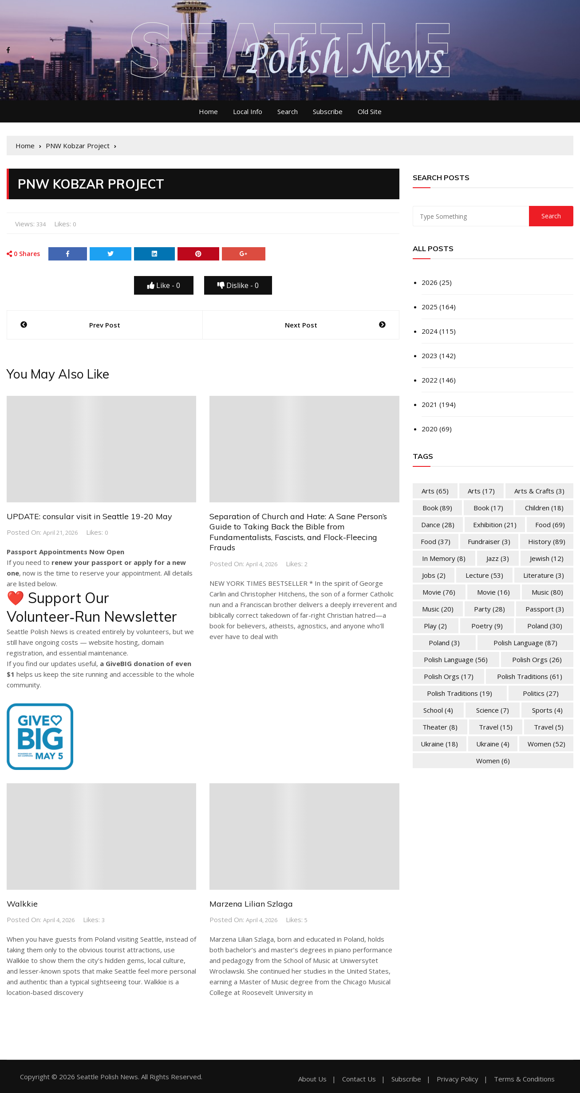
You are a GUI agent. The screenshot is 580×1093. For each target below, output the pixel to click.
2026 (430, 282)
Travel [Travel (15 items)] (496, 726)
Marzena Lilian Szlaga (251, 904)
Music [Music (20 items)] (438, 608)
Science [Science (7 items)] (492, 710)
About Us (312, 1079)
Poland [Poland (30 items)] (544, 625)
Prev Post (104, 324)
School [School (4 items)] (438, 710)
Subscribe (328, 111)
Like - (163, 285)
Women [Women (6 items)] (493, 760)
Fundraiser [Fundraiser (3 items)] (489, 541)
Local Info (247, 111)
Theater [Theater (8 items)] (440, 726)
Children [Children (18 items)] (544, 507)
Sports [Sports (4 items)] (547, 710)
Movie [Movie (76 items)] (438, 592)
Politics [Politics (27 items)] (541, 693)
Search (287, 111)
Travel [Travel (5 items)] (549, 726)
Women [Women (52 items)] (546, 743)
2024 (430, 331)
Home (208, 111)
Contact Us (359, 1079)
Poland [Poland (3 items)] (444, 642)
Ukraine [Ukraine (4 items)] (492, 743)
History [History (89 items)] (546, 541)
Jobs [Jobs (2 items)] (434, 575)
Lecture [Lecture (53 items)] (484, 575)
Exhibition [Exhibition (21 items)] (495, 524)
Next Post (301, 324)
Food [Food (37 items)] (435, 541)
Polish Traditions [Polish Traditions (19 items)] (459, 693)
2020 (430, 428)
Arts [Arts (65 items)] (435, 490)
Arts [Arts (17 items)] (481, 490)
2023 (430, 355)
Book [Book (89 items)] (437, 507)
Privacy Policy (457, 1079)
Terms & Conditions (524, 1079)
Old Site (370, 111)
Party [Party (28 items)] (489, 608)
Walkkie (22, 904)
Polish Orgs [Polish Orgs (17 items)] (448, 676)
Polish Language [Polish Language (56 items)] (456, 659)
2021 (430, 404)
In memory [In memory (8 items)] (444, 558)
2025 (430, 306)
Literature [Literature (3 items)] (543, 575)
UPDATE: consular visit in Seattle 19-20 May (89, 516)
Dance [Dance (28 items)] (437, 524)
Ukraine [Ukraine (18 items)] (439, 743)
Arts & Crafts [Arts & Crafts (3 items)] (539, 490)
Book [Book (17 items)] (488, 507)
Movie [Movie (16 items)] (493, 592)
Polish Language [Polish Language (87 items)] (525, 642)
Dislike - (238, 285)
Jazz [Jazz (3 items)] (497, 558)
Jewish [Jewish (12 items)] (547, 558)
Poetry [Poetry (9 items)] (487, 625)
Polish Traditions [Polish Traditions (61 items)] (529, 676)
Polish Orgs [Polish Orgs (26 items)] (537, 659)
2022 (430, 379)
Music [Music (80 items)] (547, 592)
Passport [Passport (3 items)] (544, 608)
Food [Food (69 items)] (550, 524)
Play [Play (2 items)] (435, 625)
